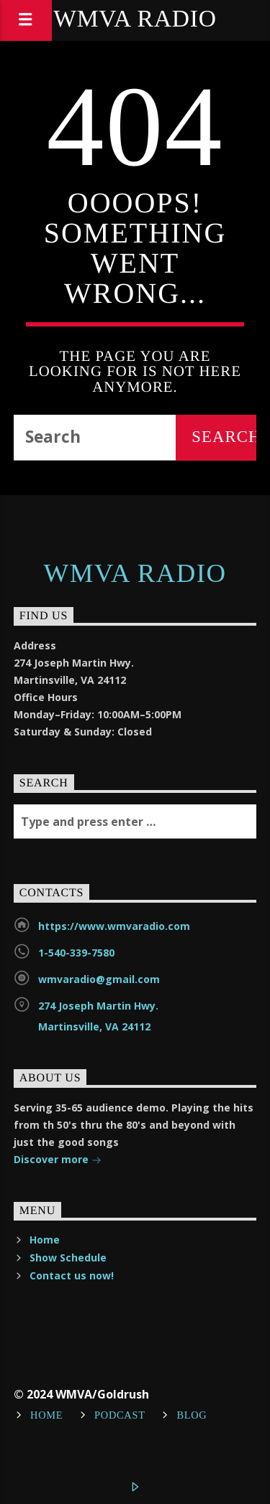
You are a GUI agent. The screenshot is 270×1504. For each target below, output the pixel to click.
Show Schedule (68, 1257)
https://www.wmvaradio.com (114, 926)
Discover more (58, 1160)
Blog (191, 1416)
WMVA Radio (135, 19)
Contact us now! (72, 1275)
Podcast (119, 1416)
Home (45, 1239)
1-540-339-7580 (76, 952)
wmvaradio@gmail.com (99, 979)
